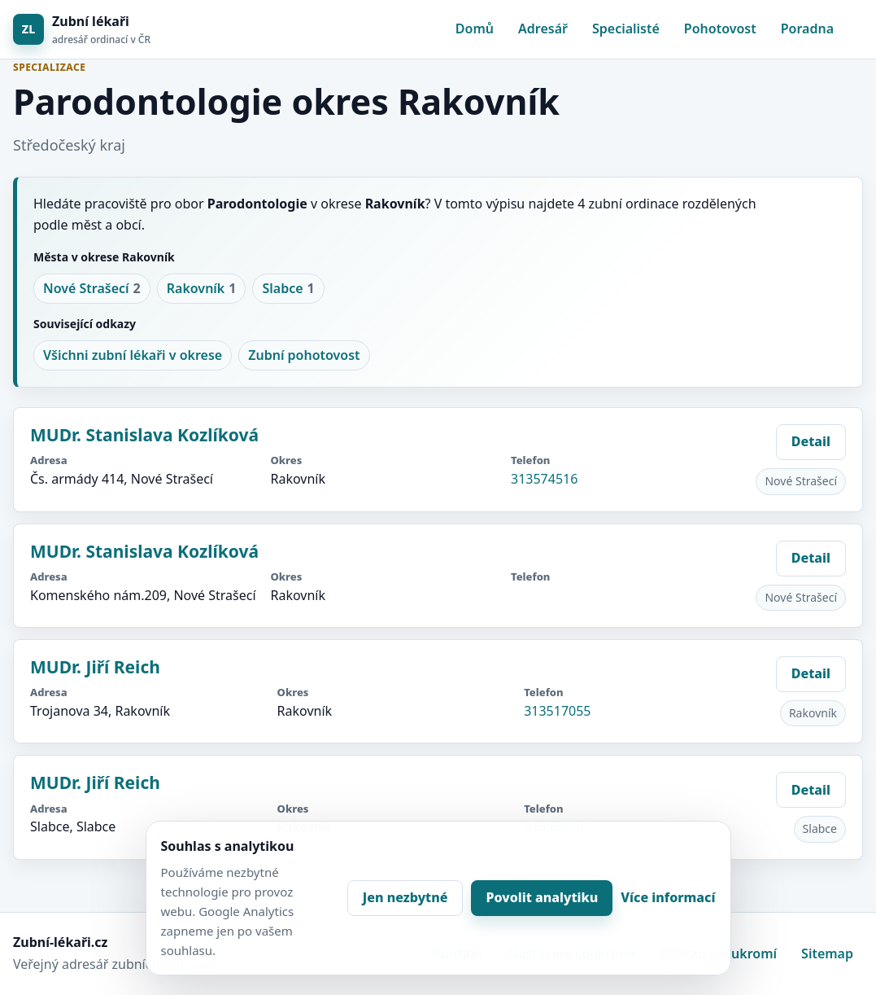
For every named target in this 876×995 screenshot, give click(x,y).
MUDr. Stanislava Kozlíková (144, 434)
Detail (810, 441)
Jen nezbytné (405, 897)
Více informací (668, 897)
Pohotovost (720, 28)
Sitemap (827, 953)
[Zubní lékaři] (81, 29)
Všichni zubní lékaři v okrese (132, 355)
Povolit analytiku (542, 897)
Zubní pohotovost (304, 355)
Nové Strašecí (92, 289)
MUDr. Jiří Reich (95, 666)
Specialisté (626, 28)
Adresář (543, 28)
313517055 (557, 711)
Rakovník (202, 289)
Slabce (288, 289)
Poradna (807, 28)
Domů (474, 28)
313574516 (544, 479)
